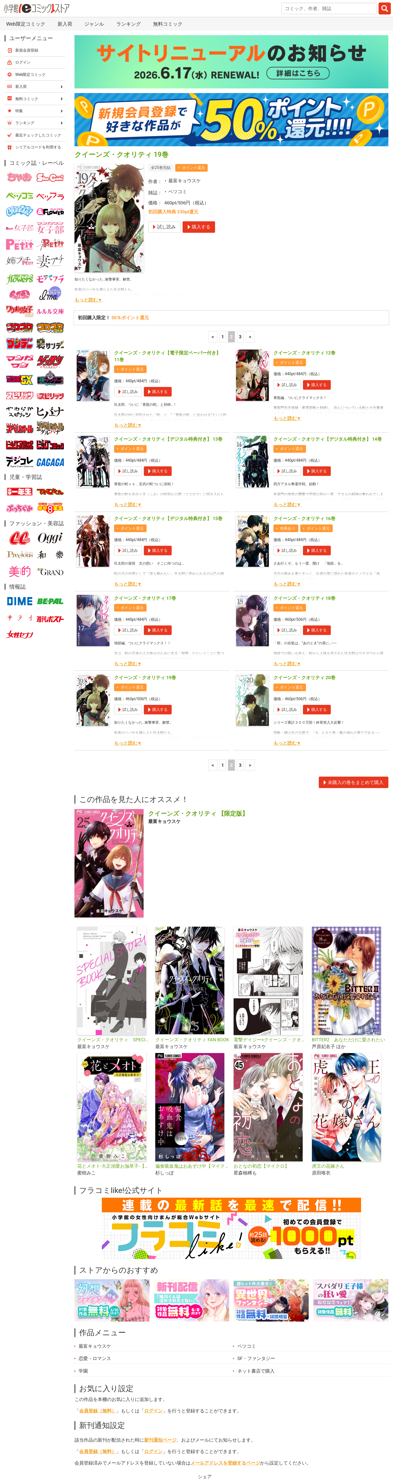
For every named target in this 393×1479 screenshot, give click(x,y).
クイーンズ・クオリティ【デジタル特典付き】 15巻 (168, 397)
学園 (83, 1250)
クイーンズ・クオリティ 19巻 (145, 556)
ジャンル (175, 1448)
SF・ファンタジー (256, 1237)
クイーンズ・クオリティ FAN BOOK (192, 919)
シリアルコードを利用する (38, 26)
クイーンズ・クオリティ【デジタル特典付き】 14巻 (327, 318)
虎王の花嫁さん (328, 1045)
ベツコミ (177, 70)
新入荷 (89, 1448)
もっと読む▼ (88, 179)
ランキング (120, 1448)
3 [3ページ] (240, 216)
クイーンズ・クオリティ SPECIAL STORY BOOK (114, 919)
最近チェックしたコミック (247, 1448)
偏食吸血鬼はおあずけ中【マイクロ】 (192, 1045)
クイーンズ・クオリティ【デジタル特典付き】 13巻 (168, 318)
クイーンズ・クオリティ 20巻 (304, 556)
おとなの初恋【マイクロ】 (261, 1045)
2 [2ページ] (231, 216)
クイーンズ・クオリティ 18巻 (304, 477)
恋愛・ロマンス (95, 1237)
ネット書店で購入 (256, 1250)
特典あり (287, 407)
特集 (148, 1448)
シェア (205, 1355)
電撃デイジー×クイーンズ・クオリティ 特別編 (271, 919)
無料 (201, 1448)
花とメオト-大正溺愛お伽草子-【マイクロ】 (114, 1045)
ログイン (153, 1290)
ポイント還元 (193, 46)
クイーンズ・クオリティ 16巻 (304, 397)
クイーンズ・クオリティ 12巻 (304, 232)
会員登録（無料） (97, 1290)
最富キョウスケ (184, 59)
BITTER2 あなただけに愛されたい (348, 919)
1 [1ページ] (222, 216)
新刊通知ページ (160, 1319)
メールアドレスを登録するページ (225, 1342)
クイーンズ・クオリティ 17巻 (145, 477)
